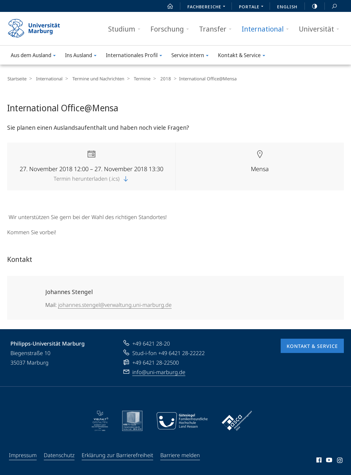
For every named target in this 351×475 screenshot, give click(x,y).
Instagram (340, 460)
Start (166, 6)
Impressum (23, 454)
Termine (136, 79)
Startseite (16, 79)
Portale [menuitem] (253, 7)
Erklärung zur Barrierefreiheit (117, 454)
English (287, 7)
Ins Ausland (82, 56)
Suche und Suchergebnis (331, 6)
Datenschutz (59, 454)
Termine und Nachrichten (94, 79)
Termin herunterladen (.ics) (91, 178)
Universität (321, 29)
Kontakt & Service (243, 56)
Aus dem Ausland (35, 56)
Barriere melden (180, 454)
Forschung (171, 29)
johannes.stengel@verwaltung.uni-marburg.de (115, 304)
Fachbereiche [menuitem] (208, 7)
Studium (126, 29)
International (267, 29)
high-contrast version (311, 6)
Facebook (318, 460)
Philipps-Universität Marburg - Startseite (39, 28)
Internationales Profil (136, 56)
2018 (157, 79)
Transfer (217, 29)
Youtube (328, 460)
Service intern (191, 56)
